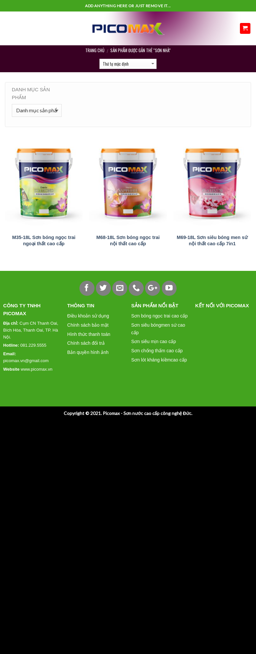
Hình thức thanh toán (88, 334)
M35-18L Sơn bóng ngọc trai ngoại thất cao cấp (43, 240)
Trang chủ (94, 50)
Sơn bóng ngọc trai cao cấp (159, 315)
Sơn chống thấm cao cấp (157, 350)
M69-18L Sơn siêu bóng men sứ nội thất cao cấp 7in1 (212, 240)
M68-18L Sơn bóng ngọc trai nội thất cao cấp (128, 240)
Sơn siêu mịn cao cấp (153, 341)
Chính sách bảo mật (88, 325)
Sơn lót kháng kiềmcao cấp (159, 359)
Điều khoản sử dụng (88, 315)
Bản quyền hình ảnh (88, 352)
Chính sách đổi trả (86, 343)
